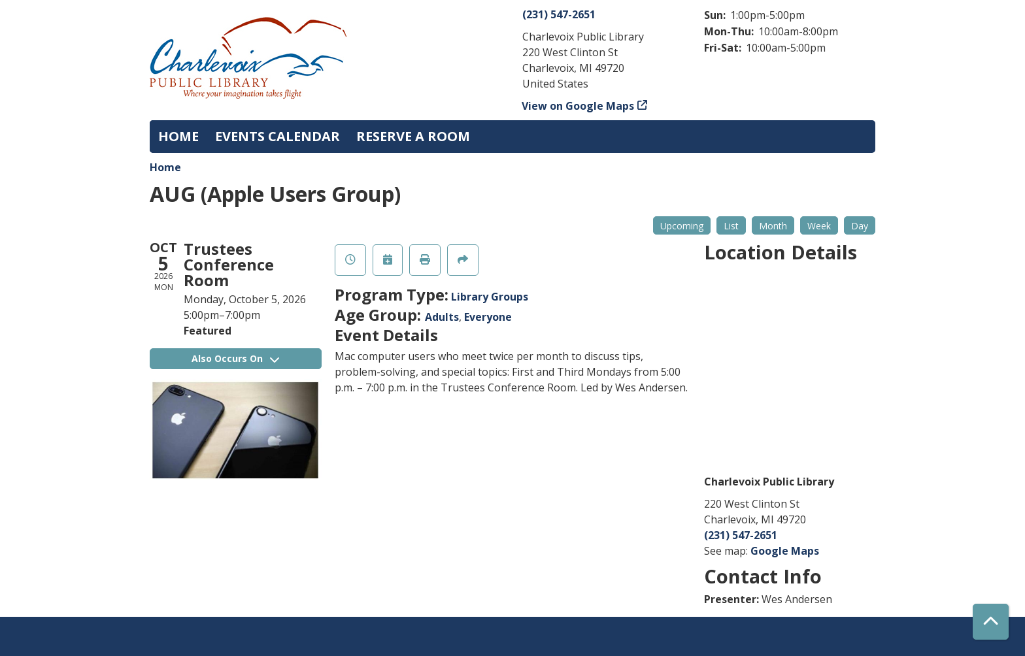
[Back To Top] (991, 622)
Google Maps (784, 551)
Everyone (488, 317)
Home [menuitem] (178, 136)
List (731, 226)
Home (165, 167)
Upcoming (681, 226)
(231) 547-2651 (559, 14)
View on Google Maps (578, 106)
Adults (442, 317)
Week (819, 226)
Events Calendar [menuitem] (277, 136)
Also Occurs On (235, 358)
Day (859, 226)
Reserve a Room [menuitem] (413, 136)
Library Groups (489, 296)
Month (773, 226)
